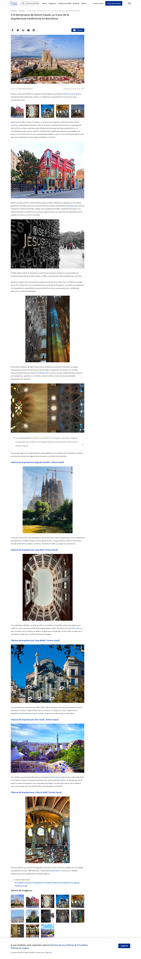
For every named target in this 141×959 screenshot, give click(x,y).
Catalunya (14, 125)
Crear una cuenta (113, 3)
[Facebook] (12, 30)
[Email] (28, 30)
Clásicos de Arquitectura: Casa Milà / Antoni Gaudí (34, 549)
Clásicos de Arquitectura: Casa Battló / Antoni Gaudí (35, 640)
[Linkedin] (23, 30)
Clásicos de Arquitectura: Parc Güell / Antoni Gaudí (34, 719)
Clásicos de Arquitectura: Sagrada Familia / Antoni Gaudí (37, 462)
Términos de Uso (57, 945)
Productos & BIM (64, 3)
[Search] (32, 3)
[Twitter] (18, 30)
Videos (84, 3)
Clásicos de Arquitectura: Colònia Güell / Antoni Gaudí (36, 792)
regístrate (48, 952)
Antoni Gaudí (68, 94)
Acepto (124, 946)
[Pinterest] (33, 30)
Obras (44, 3)
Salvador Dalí (43, 373)
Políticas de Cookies (20, 948)
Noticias (76, 3)
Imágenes (52, 3)
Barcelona (70, 206)
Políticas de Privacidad (76, 945)
